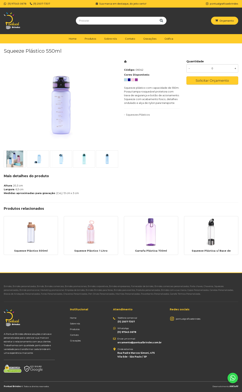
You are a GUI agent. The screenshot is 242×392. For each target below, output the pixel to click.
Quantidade (195, 61)
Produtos (90, 38)
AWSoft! (234, 386)
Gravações (149, 38)
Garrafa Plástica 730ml (151, 250)
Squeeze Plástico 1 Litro (91, 250)
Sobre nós (110, 38)
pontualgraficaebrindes (188, 319)
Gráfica (168, 38)
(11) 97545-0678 (15, 3)
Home (73, 38)
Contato (130, 38)
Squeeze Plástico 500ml (31, 250)
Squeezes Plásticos (138, 114)
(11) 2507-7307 (40, 3)
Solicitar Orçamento (212, 80)
